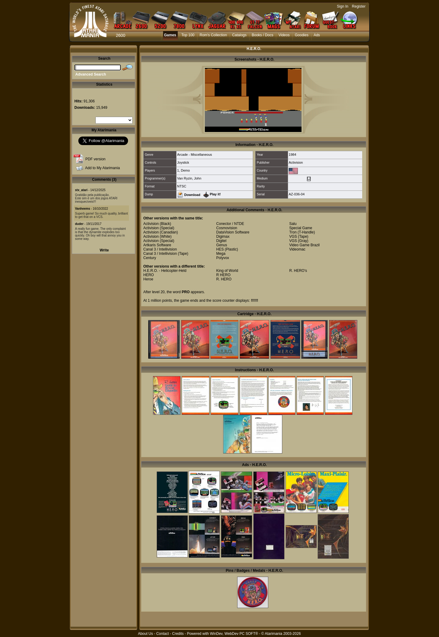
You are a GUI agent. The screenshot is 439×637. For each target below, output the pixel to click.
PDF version (95, 159)
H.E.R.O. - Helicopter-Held (164, 271)
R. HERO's (298, 271)
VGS (293, 236)
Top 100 (188, 35)
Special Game (300, 228)
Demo (185, 170)
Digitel (221, 241)
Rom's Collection (213, 35)
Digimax (222, 236)
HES (220, 249)
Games (170, 35)
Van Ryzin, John (189, 178)
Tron (293, 232)
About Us (145, 634)
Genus (221, 245)
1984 (292, 154)
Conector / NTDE (230, 224)
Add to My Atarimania (102, 168)
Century (149, 258)
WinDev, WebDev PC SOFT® (234, 634)
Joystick (183, 162)
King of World (227, 271)
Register (359, 6)
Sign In (342, 6)
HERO (148, 275)
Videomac (297, 249)
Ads (317, 35)
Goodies (302, 35)
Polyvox (222, 258)
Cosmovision (226, 228)
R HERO (223, 275)
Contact (162, 634)
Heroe (148, 279)
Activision (296, 162)
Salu (293, 224)
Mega (220, 253)
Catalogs (239, 35)
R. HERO (223, 279)
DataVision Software (232, 232)
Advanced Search (90, 74)
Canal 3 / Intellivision (160, 249)
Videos (283, 35)
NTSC (181, 186)
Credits (178, 634)
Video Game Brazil (304, 245)
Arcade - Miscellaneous (194, 154)
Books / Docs (262, 35)
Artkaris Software (157, 245)
